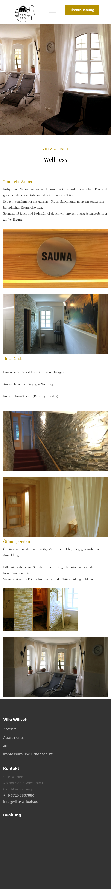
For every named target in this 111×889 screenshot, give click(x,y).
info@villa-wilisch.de (20, 801)
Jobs (7, 745)
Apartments (13, 737)
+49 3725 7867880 (18, 795)
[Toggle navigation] (52, 10)
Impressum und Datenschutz (28, 754)
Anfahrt (9, 729)
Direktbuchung (81, 10)
